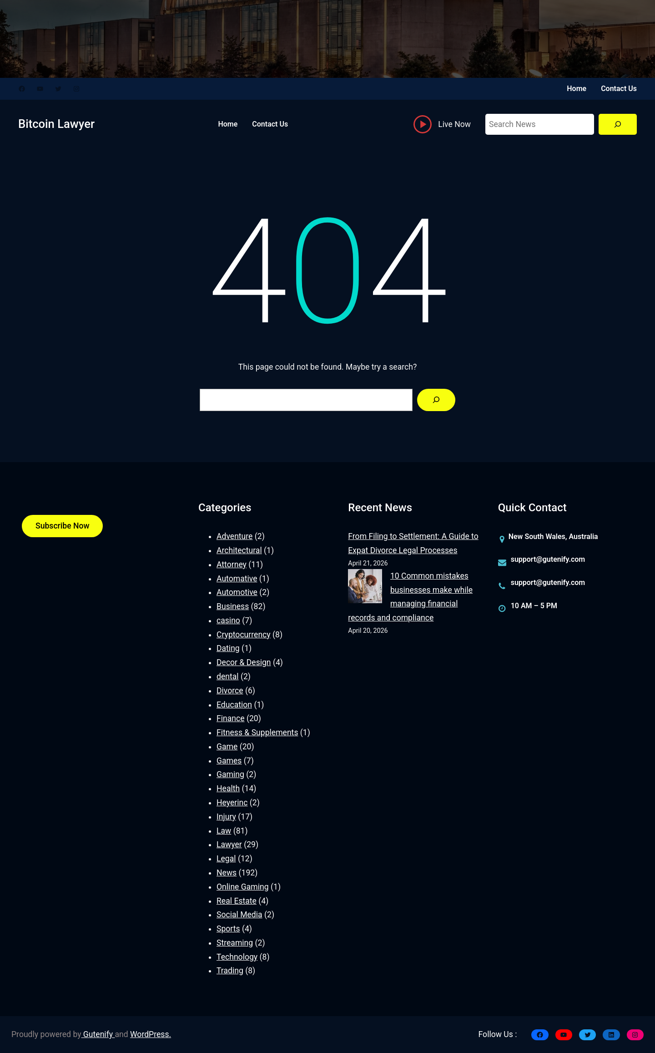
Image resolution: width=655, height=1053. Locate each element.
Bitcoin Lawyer (56, 124)
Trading (230, 970)
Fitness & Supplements (257, 732)
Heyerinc (232, 802)
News (227, 872)
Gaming (230, 774)
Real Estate (237, 900)
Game (227, 746)
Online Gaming (243, 886)
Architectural (239, 550)
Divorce (230, 690)
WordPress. (150, 1034)
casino (228, 620)
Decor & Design (244, 662)
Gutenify (98, 1034)
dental (228, 676)
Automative (237, 578)
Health (228, 788)
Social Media (239, 914)
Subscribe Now (62, 525)
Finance (231, 718)
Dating (228, 648)
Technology (237, 956)
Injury (226, 816)
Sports (228, 928)
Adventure (234, 536)
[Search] (618, 124)
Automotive (237, 592)
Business (233, 606)
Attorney (232, 564)
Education (234, 704)
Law (224, 830)
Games (229, 760)
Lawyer (229, 844)
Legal (226, 858)
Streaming (235, 942)
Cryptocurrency (244, 634)
